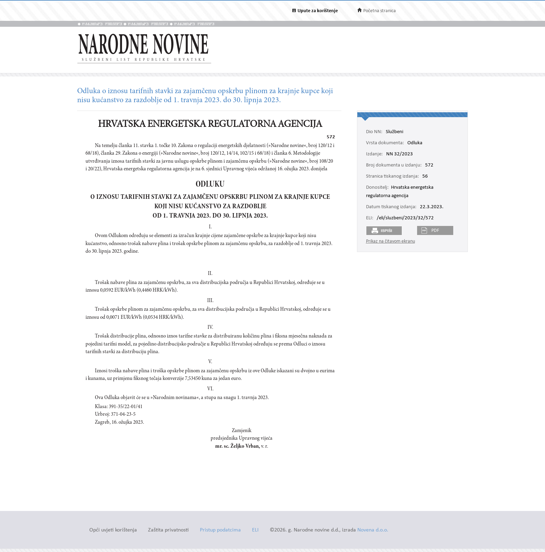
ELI (255, 530)
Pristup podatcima (220, 530)
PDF (435, 230)
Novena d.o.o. (372, 530)
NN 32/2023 (399, 154)
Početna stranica (379, 11)
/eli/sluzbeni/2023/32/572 (405, 218)
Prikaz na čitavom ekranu (390, 241)
